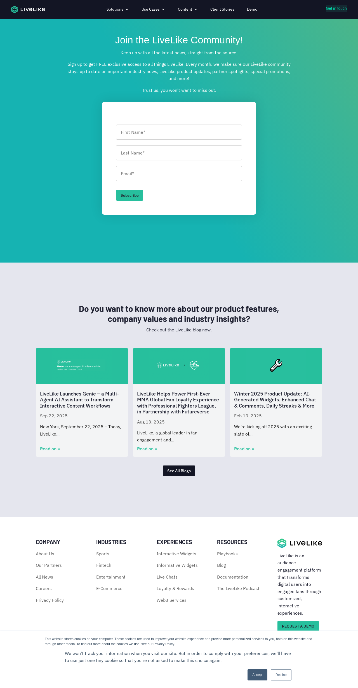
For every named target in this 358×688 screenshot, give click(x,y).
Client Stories (222, 9)
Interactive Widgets (176, 553)
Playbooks (227, 553)
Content (185, 9)
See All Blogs (179, 470)
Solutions (115, 9)
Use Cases (151, 9)
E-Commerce (109, 588)
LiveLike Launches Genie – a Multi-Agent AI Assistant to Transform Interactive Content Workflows (79, 399)
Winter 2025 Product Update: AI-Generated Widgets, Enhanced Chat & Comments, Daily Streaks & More (275, 399)
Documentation (232, 577)
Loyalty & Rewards (175, 588)
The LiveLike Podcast (238, 588)
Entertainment (111, 577)
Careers (44, 588)
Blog (221, 565)
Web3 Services (172, 600)
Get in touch (336, 8)
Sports (102, 553)
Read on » (50, 448)
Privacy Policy (50, 600)
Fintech (103, 565)
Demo (252, 9)
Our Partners (49, 565)
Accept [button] (257, 675)
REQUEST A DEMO (298, 626)
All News (44, 577)
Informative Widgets (177, 565)
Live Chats (167, 577)
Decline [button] (281, 675)
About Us (45, 553)
